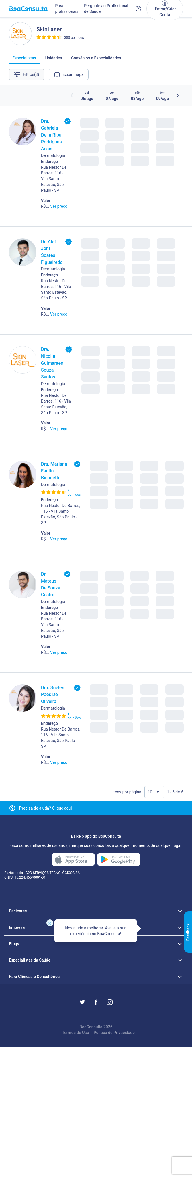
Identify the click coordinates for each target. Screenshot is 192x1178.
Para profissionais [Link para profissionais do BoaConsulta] (66, 8)
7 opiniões (74, 492)
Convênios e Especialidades (96, 60)
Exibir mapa (69, 74)
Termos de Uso (75, 1032)
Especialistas (24, 60)
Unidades (54, 60)
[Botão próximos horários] (177, 95)
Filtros (26, 74)
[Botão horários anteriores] (72, 95)
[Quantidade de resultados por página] (154, 792)
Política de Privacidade (114, 1032)
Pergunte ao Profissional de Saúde (106, 8)
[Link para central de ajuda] (12, 808)
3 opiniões (74, 716)
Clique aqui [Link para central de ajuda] (45, 808)
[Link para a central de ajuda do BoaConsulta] (138, 8)
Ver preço (58, 206)
